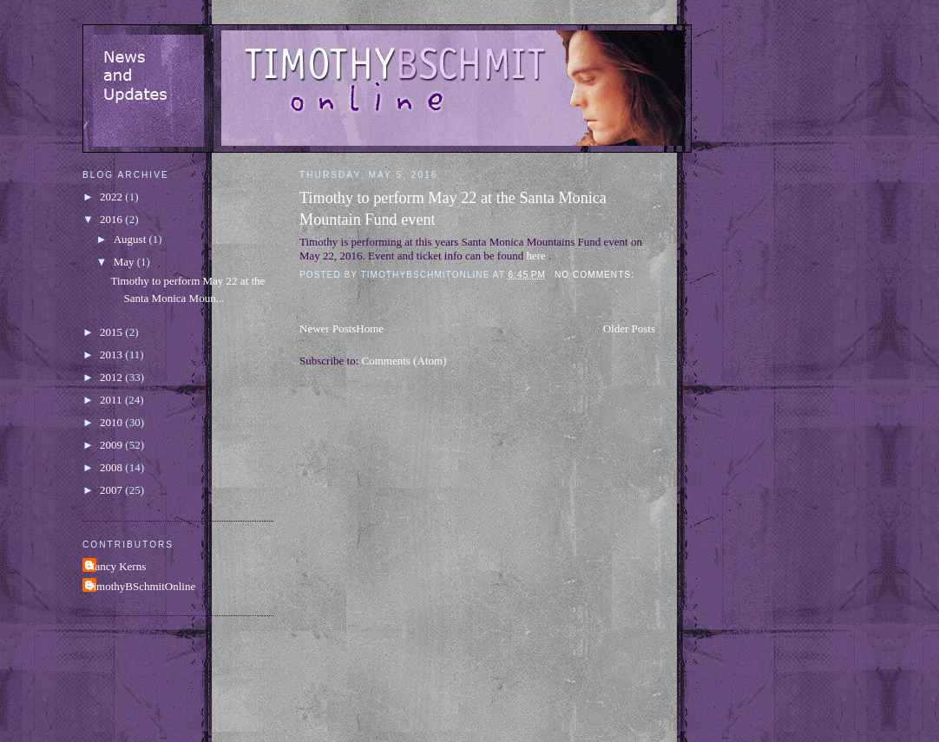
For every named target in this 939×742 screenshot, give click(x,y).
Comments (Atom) (404, 360)
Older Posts (629, 328)
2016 (112, 219)
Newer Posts (327, 328)
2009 (112, 444)
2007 (112, 489)
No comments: (596, 274)
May (125, 261)
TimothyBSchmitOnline (141, 586)
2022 (112, 196)
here (535, 255)
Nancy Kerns (116, 566)
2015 (112, 331)
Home (370, 328)
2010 (112, 422)
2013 (112, 354)
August (131, 239)
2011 (112, 399)
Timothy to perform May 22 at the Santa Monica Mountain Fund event (453, 208)
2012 (112, 377)
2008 (112, 467)
